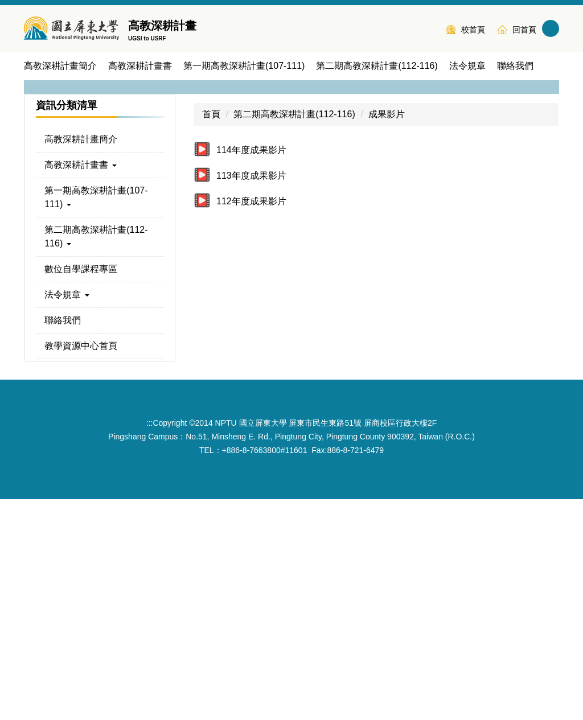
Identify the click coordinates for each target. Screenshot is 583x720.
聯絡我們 (515, 66)
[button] (38, 188)
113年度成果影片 (251, 396)
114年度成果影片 (251, 371)
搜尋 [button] (550, 28)
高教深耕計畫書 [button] (140, 66)
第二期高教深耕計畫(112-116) (294, 335)
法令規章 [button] (467, 66)
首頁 (211, 335)
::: (430, 28)
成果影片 (386, 335)
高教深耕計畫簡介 (60, 66)
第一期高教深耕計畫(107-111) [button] (244, 66)
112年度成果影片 (251, 422)
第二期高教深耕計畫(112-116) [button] (376, 66)
